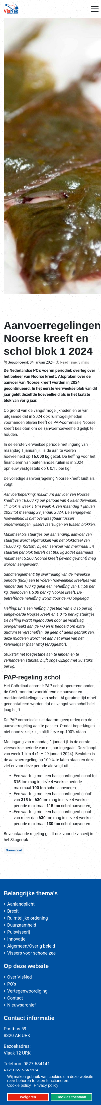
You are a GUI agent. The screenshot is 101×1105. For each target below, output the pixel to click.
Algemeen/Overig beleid (31, 946)
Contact (15, 998)
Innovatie (16, 939)
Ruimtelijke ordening (27, 918)
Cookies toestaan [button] (71, 1097)
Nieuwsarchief (21, 1005)
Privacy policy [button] (46, 1085)
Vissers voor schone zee (31, 953)
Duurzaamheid (21, 925)
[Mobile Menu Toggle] (95, 9)
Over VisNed (19, 977)
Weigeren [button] (28, 1097)
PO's (11, 984)
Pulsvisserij (18, 932)
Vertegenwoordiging (27, 991)
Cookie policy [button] (19, 1085)
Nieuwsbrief (14, 850)
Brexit (13, 911)
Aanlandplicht (21, 904)
